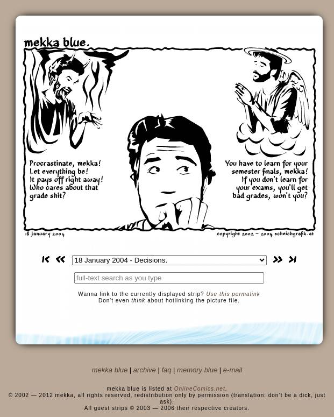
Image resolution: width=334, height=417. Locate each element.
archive (144, 370)
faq (166, 370)
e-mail (232, 370)
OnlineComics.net (199, 389)
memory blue (197, 370)
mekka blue (109, 370)
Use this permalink (233, 294)
